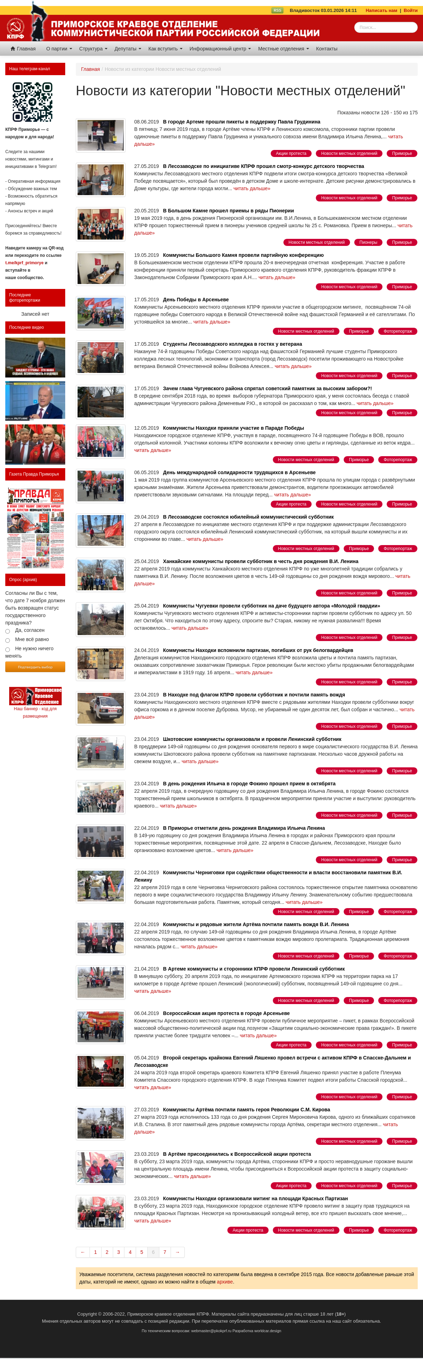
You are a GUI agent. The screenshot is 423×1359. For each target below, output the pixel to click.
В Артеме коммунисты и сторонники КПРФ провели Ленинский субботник (254, 969)
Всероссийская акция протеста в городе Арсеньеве (226, 1013)
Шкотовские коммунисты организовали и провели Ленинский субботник (252, 739)
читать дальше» (251, 188)
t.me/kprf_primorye (24, 262)
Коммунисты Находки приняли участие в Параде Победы (233, 428)
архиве (225, 1282)
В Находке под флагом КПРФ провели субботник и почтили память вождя (254, 694)
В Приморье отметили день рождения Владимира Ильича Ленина (244, 828)
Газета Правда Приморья (34, 474)
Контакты (326, 49)
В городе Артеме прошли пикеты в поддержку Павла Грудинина (241, 122)
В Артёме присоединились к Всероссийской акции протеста (237, 1154)
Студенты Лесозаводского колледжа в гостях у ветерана (232, 344)
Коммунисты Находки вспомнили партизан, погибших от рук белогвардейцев (258, 650)
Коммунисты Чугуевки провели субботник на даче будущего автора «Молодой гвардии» (271, 606)
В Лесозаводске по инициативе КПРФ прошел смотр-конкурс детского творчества (263, 166)
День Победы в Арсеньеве (196, 299)
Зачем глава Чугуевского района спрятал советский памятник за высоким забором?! (267, 388)
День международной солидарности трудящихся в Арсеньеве (239, 472)
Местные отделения (283, 49)
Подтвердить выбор (35, 667)
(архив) (30, 579)
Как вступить (165, 49)
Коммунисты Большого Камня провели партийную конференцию (243, 255)
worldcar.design (267, 1331)
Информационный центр (220, 49)
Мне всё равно (32, 639)
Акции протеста (291, 153)
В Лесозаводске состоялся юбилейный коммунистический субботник (248, 517)
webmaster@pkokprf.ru (211, 1331)
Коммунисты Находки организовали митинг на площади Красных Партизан (255, 1198)
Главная (23, 49)
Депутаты (128, 49)
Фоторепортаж (398, 331)
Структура (93, 49)
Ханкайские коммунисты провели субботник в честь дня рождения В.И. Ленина (260, 561)
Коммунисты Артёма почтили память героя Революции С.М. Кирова (246, 1109)
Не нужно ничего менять (29, 652)
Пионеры (369, 242)
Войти (411, 10)
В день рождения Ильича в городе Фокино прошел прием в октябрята (249, 783)
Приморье (402, 153)
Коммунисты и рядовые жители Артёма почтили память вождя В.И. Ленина (256, 924)
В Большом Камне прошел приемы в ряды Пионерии (228, 210)
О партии (59, 49)
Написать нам (381, 10)
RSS (277, 10)
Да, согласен (29, 630)
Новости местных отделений (349, 153)
